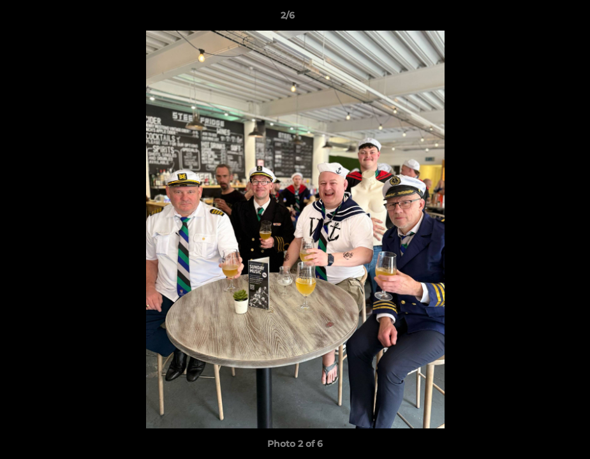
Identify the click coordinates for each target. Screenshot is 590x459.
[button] (536, 18)
